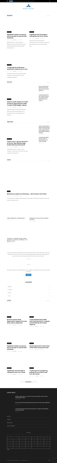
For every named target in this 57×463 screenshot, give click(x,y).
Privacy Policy (9, 422)
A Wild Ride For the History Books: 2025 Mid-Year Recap (39, 219)
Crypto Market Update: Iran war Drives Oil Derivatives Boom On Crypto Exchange (44, 139)
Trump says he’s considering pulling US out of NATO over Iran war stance (38, 372)
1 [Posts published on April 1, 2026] (22, 437)
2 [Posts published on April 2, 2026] (28, 437)
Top (49, 460)
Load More (28, 381)
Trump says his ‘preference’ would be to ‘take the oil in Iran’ (17, 68)
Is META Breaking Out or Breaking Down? (16, 218)
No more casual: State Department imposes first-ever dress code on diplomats (44, 88)
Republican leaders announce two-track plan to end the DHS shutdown (17, 36)
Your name (28, 260)
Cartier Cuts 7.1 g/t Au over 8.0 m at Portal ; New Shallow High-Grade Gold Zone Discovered (17, 143)
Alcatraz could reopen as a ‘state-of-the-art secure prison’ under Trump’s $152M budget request (25, 1)
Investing (10, 122)
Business (9, 15)
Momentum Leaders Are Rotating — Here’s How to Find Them (26, 194)
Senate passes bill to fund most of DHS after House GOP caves (39, 346)
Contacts (9, 419)
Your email (28, 266)
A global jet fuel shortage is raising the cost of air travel (38, 35)
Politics (9, 82)
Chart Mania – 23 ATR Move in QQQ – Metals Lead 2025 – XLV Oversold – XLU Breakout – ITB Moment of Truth (17, 240)
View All (48, 15)
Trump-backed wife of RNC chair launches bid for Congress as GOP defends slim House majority (44, 97)
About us (9, 416)
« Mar (8, 449)
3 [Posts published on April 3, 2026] (34, 437)
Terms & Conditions (11, 425)
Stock (9, 160)
